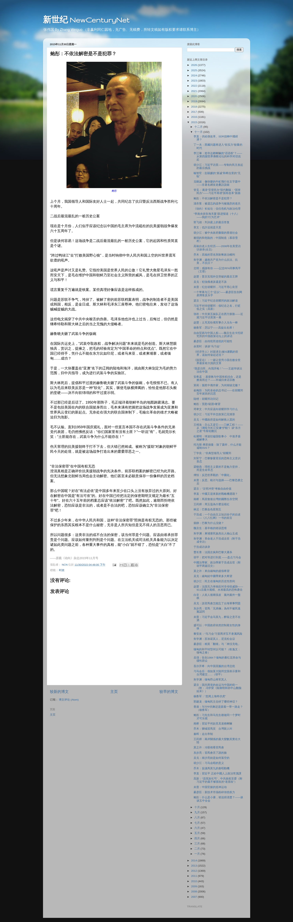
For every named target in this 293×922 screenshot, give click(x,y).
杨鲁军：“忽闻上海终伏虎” (210, 696)
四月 (197, 838)
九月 (197, 812)
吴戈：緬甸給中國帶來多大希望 (213, 576)
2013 (194, 865)
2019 (194, 101)
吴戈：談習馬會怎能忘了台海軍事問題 (217, 603)
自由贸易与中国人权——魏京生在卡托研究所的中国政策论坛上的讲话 (218, 335)
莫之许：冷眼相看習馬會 (209, 747)
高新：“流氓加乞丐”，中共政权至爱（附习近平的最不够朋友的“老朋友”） (218, 780)
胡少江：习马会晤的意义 (209, 763)
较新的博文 (59, 692)
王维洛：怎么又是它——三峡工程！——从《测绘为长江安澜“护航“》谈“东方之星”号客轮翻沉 (218, 428)
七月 (197, 822)
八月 (197, 817)
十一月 (198, 131)
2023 (194, 80)
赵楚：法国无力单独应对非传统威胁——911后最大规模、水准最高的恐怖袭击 (218, 588)
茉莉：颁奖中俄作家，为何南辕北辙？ (217, 385)
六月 (197, 827)
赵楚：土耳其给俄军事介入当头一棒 (216, 322)
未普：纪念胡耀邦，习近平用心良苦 (216, 287)
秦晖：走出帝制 (203, 734)
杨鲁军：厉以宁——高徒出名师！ (214, 327)
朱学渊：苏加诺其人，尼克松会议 (214, 638)
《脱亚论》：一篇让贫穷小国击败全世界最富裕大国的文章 (217, 362)
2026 (194, 65)
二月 (197, 848)
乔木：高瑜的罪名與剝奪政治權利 (214, 254)
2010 (194, 881)
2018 (194, 106)
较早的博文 (168, 692)
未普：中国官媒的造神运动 (210, 787)
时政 (62, 570)
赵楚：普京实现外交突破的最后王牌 (216, 276)
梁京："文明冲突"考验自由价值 (212, 488)
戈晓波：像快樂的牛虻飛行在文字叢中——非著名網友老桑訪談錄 (217, 183)
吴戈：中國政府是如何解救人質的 (214, 419)
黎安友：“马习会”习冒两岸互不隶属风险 (218, 633)
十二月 (198, 126)
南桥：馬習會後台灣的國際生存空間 (216, 499)
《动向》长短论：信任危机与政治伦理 (217, 208)
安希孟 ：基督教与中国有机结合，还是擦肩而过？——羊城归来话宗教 (217, 378)
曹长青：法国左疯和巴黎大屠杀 (213, 552)
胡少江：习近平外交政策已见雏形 (214, 414)
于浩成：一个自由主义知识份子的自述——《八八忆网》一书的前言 (217, 516)
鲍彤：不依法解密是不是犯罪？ (213, 198)
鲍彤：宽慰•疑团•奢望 (207, 404)
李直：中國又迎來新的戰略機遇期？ (216, 493)
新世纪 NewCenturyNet (86, 20)
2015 (194, 122)
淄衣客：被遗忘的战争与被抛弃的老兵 (217, 203)
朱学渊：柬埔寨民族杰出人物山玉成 (216, 533)
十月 (197, 807)
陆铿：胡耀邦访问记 (206, 398)
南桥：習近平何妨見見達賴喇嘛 (213, 723)
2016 (194, 116)
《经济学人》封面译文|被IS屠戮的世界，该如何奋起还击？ (216, 353)
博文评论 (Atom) (69, 699)
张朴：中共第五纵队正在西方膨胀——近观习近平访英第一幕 (218, 316)
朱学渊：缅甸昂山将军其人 (210, 679)
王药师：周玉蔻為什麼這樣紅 (211, 504)
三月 (197, 843)
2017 (194, 111)
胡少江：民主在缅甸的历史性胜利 (214, 581)
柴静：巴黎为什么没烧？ (209, 523)
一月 (197, 853)
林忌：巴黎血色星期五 (207, 509)
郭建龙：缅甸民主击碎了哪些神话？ (216, 701)
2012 (194, 870)
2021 (194, 91)
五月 (197, 833)
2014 (194, 860)
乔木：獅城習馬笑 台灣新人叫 (213, 728)
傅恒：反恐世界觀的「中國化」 (213, 475)
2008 (194, 891)
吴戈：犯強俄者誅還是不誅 (210, 281)
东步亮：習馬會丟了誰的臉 (210, 752)
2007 (194, 896)
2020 (194, 96)
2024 (194, 75)
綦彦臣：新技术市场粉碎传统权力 (214, 792)
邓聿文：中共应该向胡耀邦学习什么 (216, 409)
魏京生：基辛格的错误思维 (210, 528)
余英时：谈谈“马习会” (207, 346)
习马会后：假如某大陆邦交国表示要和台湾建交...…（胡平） (217, 673)
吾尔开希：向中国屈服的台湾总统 (214, 666)
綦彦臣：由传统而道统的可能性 (213, 341)
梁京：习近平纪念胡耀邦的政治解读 (216, 300)
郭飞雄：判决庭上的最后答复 (211, 222)
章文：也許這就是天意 (207, 227)
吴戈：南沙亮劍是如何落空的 (211, 757)
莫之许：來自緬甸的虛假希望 (211, 571)
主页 (114, 692)
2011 (194, 875)
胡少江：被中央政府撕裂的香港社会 (216, 232)
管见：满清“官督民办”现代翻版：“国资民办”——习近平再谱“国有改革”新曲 (217, 191)
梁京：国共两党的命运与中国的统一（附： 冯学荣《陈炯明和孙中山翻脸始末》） (218, 688)
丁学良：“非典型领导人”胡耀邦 (212, 453)
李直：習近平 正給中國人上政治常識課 (217, 773)
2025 (194, 70)
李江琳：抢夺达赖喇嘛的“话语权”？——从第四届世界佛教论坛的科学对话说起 (218, 156)
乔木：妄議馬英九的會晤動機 (211, 768)
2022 (194, 85)
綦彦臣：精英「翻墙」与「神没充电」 (217, 644)
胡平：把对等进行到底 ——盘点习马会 (217, 557)
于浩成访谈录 (202, 546)
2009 (194, 886)
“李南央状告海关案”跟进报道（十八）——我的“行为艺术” (217, 215)
